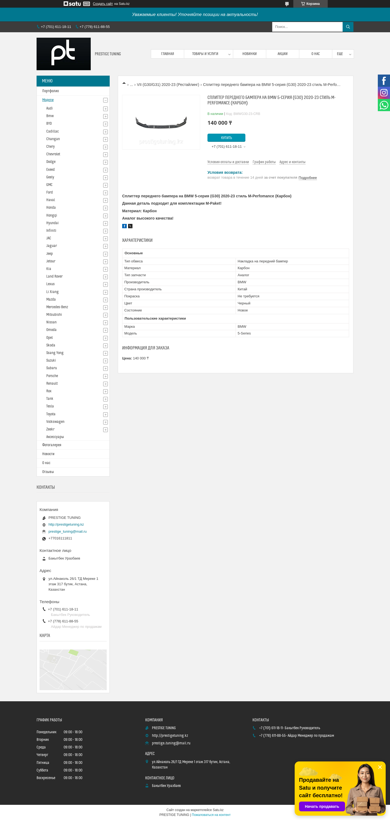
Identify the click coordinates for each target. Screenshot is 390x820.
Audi (49, 108)
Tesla (50, 406)
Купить (226, 138)
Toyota (51, 414)
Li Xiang (52, 292)
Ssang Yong (55, 353)
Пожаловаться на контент (211, 815)
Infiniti (51, 231)
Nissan (51, 322)
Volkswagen (55, 422)
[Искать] (348, 27)
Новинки (249, 54)
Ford (49, 192)
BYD (49, 123)
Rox (48, 391)
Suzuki (51, 360)
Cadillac (52, 131)
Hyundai (52, 223)
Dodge (51, 162)
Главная (167, 54)
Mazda (51, 299)
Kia (48, 269)
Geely (50, 177)
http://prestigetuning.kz (66, 524)
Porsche (52, 376)
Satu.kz (218, 810)
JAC (48, 238)
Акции (283, 54)
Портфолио (50, 91)
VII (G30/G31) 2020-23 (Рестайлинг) (168, 84)
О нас (315, 54)
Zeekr (50, 429)
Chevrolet (53, 154)
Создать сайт (103, 4)
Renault (52, 383)
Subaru (51, 368)
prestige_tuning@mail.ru (67, 531)
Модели (48, 100)
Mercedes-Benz (57, 307)
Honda (51, 207)
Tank (49, 399)
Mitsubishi (54, 315)
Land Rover (54, 276)
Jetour (50, 261)
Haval (50, 200)
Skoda (50, 345)
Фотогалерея (51, 445)
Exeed (50, 170)
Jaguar (51, 246)
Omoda (51, 330)
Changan (53, 139)
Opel (49, 338)
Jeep (49, 254)
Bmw (50, 116)
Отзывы (48, 472)
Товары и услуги (205, 54)
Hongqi (51, 215)
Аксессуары (55, 437)
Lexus (50, 284)
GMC (49, 185)
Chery (50, 146)
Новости (48, 454)
